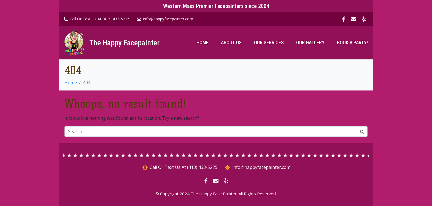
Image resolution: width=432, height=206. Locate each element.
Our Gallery (310, 42)
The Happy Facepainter (124, 42)
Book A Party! (352, 42)
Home (202, 42)
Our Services (269, 42)
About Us (231, 42)
